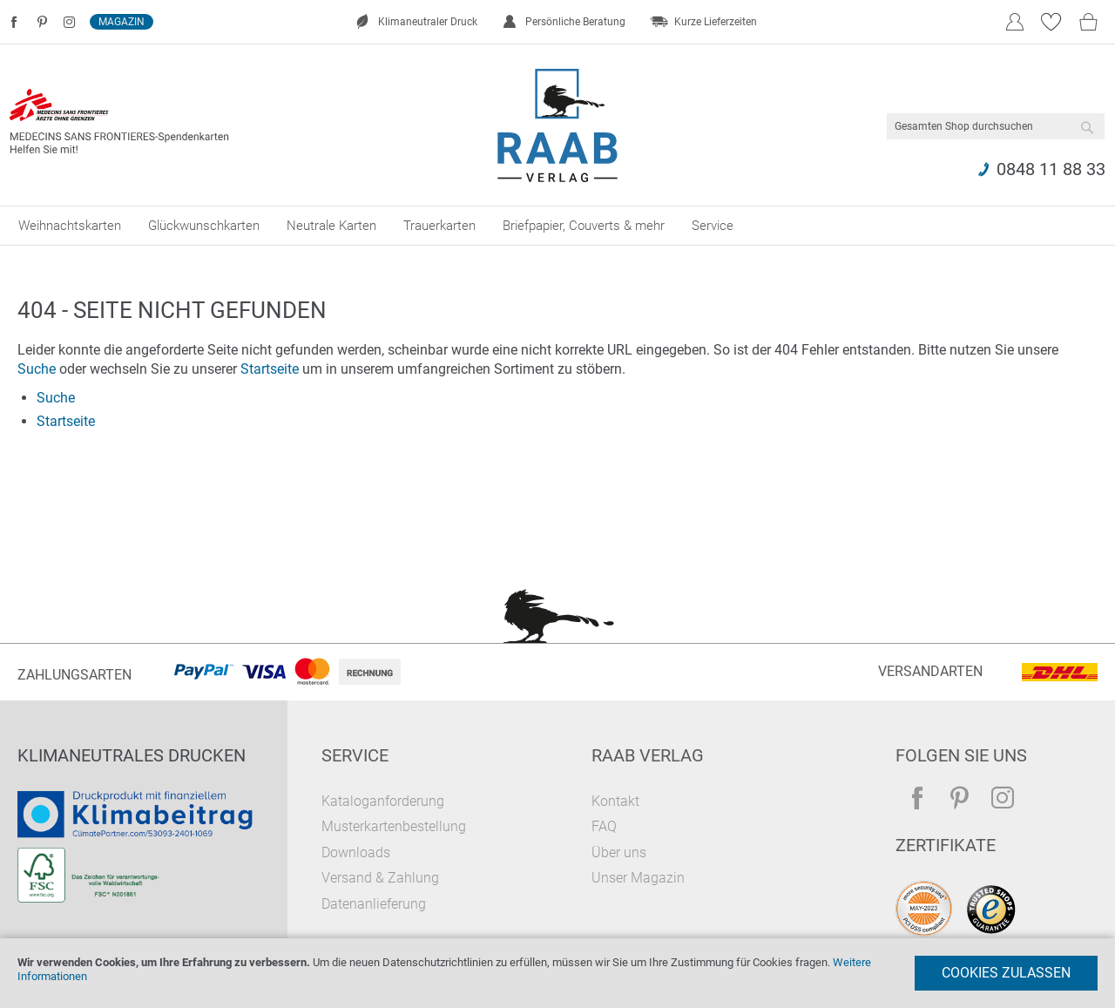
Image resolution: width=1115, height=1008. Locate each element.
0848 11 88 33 (1051, 169)
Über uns (618, 852)
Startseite (269, 369)
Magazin (121, 22)
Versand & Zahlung (380, 877)
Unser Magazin (638, 877)
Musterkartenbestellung (393, 826)
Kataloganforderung (382, 801)
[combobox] (995, 126)
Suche (36, 369)
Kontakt (615, 801)
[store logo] (557, 125)
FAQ (604, 826)
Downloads (355, 852)
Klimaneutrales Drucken (131, 755)
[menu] (557, 225)
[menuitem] (70, 225)
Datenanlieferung (373, 904)
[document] (557, 973)
